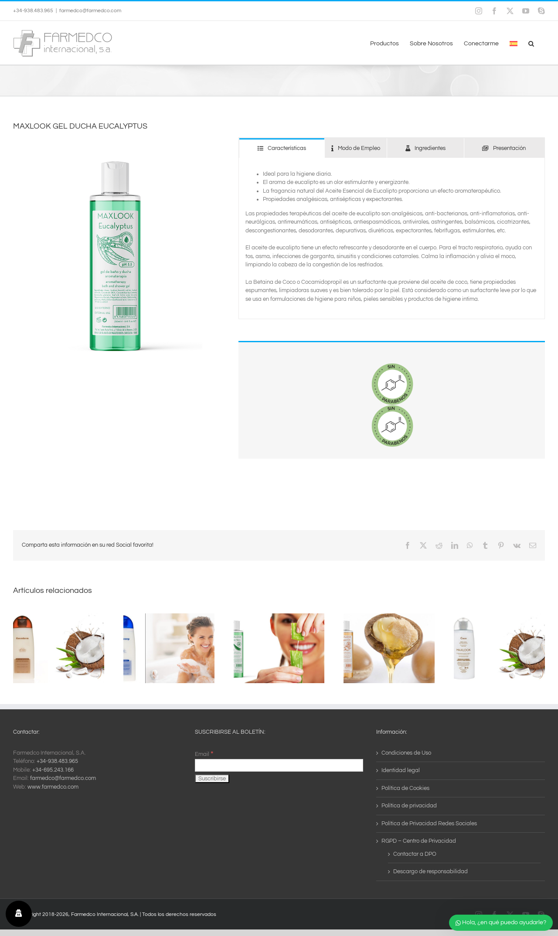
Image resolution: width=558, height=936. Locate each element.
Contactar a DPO (414, 854)
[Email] (279, 765)
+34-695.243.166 (53, 770)
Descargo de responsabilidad (430, 871)
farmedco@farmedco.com (90, 11)
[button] (531, 43)
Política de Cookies (405, 788)
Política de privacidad (409, 806)
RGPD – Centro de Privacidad (418, 841)
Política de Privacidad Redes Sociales (429, 823)
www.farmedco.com (52, 787)
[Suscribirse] (212, 778)
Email (204, 754)
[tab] (281, 148)
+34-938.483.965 (57, 761)
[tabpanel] (391, 239)
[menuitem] (513, 43)
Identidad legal (400, 770)
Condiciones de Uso (406, 753)
